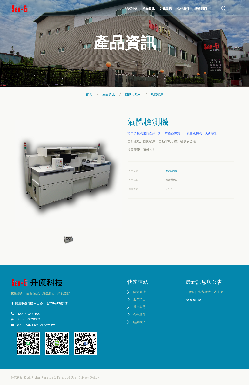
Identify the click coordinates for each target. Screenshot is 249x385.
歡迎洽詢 (172, 171)
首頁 (89, 94)
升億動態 (165, 8)
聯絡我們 (200, 8)
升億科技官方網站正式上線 (204, 292)
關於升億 (130, 8)
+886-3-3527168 (28, 314)
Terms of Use (66, 377)
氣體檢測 (157, 94)
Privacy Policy (89, 377)
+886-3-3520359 (28, 319)
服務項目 (139, 299)
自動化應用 (133, 94)
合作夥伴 (182, 8)
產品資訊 (148, 8)
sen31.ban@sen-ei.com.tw (35, 325)
